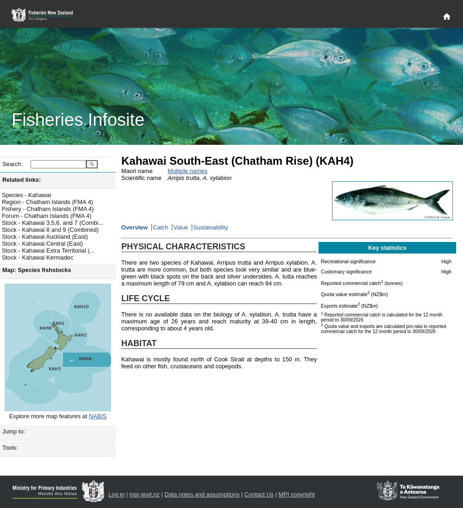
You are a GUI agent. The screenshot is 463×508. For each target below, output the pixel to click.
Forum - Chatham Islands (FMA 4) (46, 215)
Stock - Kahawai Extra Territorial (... (48, 250)
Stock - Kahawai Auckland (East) (45, 236)
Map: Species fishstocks (36, 269)
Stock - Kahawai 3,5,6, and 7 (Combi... (52, 222)
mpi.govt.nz (144, 494)
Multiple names (187, 170)
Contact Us (259, 494)
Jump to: (13, 431)
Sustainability (210, 227)
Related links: (21, 179)
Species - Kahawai (26, 195)
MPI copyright (297, 494)
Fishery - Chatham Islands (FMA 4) (48, 208)
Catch (160, 227)
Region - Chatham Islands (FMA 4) (47, 201)
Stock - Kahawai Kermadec (37, 257)
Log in (116, 494)
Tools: (10, 447)
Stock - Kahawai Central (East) (42, 243)
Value (180, 227)
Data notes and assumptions (201, 494)
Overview (134, 227)
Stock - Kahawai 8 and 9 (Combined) (50, 229)
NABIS (97, 416)
